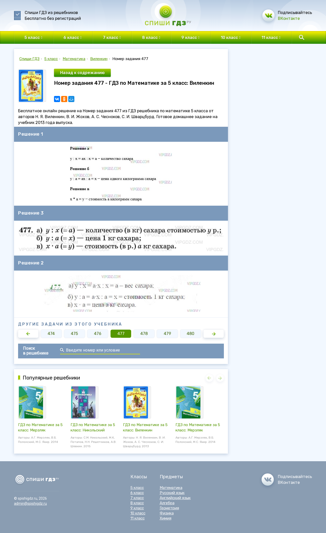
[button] (28, 334)
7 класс (137, 498)
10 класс (137, 513)
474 (51, 333)
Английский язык (175, 498)
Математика (74, 59)
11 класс (137, 518)
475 (74, 333)
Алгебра (167, 503)
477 (121, 333)
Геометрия (169, 508)
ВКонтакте (289, 18)
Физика (167, 513)
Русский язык (172, 492)
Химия (165, 518)
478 (144, 333)
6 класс (137, 492)
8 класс (137, 503)
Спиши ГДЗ (29, 59)
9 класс (137, 508)
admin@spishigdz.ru (30, 503)
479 (167, 333)
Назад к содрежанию (82, 72)
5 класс (51, 59)
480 (190, 333)
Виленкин (98, 59)
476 (97, 333)
